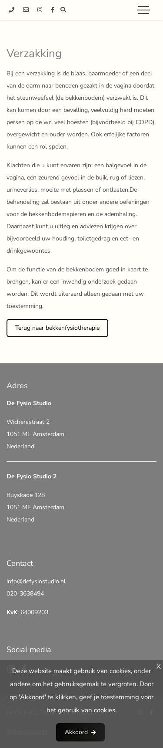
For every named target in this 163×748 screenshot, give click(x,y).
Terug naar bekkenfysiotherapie (57, 328)
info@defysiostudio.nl (36, 581)
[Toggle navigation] (143, 10)
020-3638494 (25, 593)
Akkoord (76, 732)
